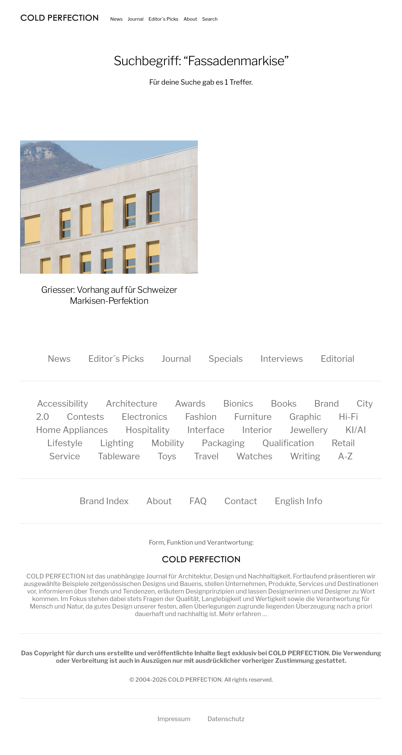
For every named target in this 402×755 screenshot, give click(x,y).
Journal (136, 19)
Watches (254, 456)
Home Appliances (72, 430)
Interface (206, 430)
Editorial (337, 358)
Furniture (253, 416)
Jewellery (309, 430)
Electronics (144, 416)
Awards (190, 403)
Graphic (305, 416)
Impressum (173, 719)
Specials (226, 358)
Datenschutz (226, 719)
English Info (299, 501)
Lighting (117, 443)
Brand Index (104, 501)
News (116, 19)
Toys (166, 456)
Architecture (131, 403)
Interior (257, 430)
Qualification (288, 443)
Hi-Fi (348, 416)
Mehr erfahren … (243, 614)
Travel (206, 456)
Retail (343, 443)
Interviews (281, 358)
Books (283, 403)
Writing (305, 456)
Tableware (119, 456)
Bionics (238, 403)
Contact (240, 501)
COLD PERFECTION (55, 576)
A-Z (345, 456)
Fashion (200, 416)
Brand (326, 403)
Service (64, 456)
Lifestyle (64, 443)
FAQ (198, 501)
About (190, 19)
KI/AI (355, 430)
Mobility (167, 443)
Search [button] (210, 19)
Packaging (223, 443)
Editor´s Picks (163, 19)
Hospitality (148, 430)
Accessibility (62, 403)
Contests (85, 416)
